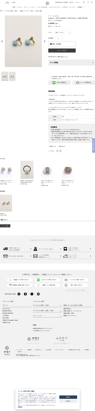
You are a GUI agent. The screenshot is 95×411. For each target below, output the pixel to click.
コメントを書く (5, 225)
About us (20, 351)
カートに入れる (61, 50)
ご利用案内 (79, 7)
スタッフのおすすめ (42, 7)
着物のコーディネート (69, 315)
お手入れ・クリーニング (69, 7)
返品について (62, 146)
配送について (53, 146)
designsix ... (3, 213)
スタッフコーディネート (55, 7)
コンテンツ (32, 7)
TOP (1, 11)
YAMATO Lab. (6, 322)
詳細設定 (20, 407)
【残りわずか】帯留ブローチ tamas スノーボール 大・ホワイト (48, 182)
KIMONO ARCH (7, 311)
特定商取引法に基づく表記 (74, 349)
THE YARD (5, 318)
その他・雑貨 (38, 11)
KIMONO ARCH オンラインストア (43, 328)
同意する (68, 397)
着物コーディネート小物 (26, 11)
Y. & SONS (5, 315)
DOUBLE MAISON (7, 313)
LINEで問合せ (59, 82)
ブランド (26, 7)
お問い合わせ (38, 349)
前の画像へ (2, 41)
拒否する (68, 401)
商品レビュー (4, 219)
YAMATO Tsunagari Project (10, 320)
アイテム (19, 7)
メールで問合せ (83, 82)
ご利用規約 (86, 349)
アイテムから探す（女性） (11, 11)
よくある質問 (48, 349)
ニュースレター (19, 349)
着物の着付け (67, 308)
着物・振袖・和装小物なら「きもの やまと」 (47, 3)
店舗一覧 (71, 2)
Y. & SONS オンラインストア (41, 330)
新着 (14, 7)
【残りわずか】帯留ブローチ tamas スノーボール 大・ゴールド (68, 182)
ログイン (78, 2)
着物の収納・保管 (68, 313)
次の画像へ (44, 41)
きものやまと (6, 308)
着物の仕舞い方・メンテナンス (72, 311)
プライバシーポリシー (60, 349)
